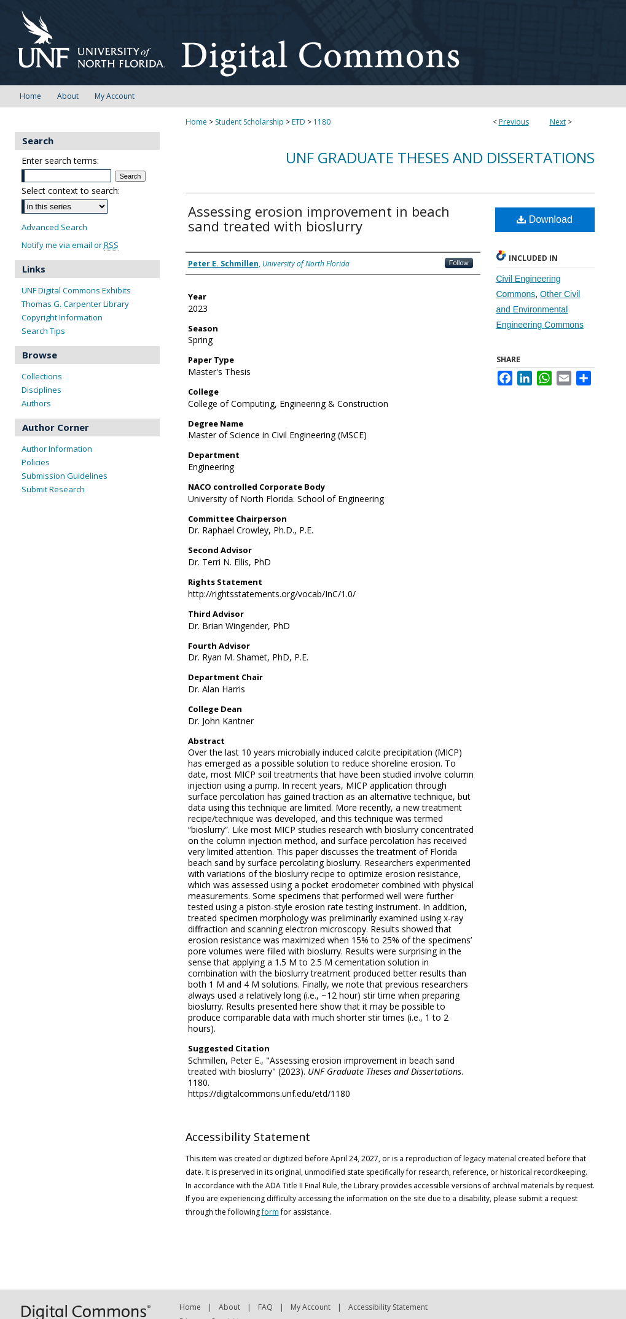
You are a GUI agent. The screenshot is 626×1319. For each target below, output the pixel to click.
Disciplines (41, 389)
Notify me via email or (70, 245)
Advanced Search (54, 227)
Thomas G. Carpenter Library (75, 303)
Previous (514, 122)
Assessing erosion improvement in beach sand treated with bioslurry (319, 218)
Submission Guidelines (65, 475)
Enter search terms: (60, 160)
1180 (322, 122)
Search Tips (43, 330)
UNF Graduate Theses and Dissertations (440, 157)
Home (196, 122)
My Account (311, 1307)
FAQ (265, 1307)
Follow (459, 262)
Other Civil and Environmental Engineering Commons (540, 309)
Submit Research (53, 489)
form (270, 1212)
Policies (36, 462)
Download (545, 219)
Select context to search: (71, 190)
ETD (298, 122)
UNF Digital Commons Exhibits (76, 290)
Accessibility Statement (388, 1307)
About (229, 1307)
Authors (36, 403)
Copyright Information (62, 317)
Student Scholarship (249, 122)
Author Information (57, 448)
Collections (42, 376)
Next (558, 122)
